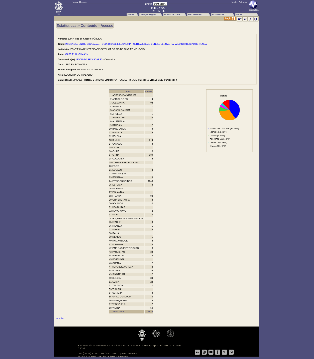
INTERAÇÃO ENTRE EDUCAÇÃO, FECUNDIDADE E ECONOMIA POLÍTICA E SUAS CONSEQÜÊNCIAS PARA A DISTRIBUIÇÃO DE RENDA (136, 44)
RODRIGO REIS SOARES (89, 59)
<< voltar (60, 318)
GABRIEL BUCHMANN (76, 54)
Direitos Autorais (239, 2)
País (128, 91)
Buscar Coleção (79, 2)
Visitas (148, 91)
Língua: (149, 4)
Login (230, 18)
